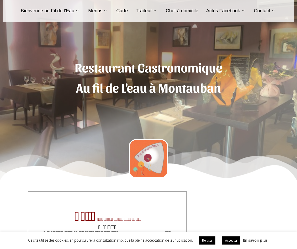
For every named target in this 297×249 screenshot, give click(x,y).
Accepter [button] (231, 240)
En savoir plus (255, 240)
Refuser (207, 240)
